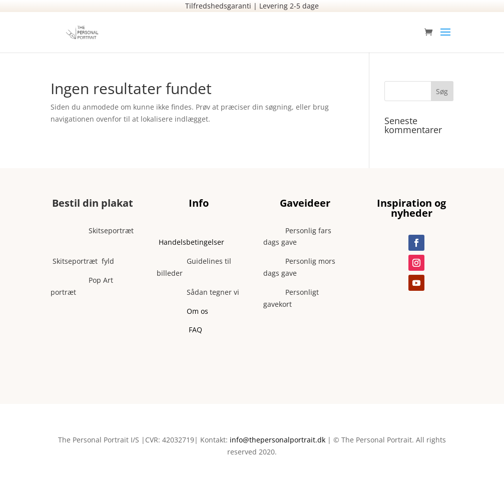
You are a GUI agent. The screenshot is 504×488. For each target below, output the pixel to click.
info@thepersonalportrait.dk (277, 439)
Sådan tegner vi (198, 292)
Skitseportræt (92, 230)
